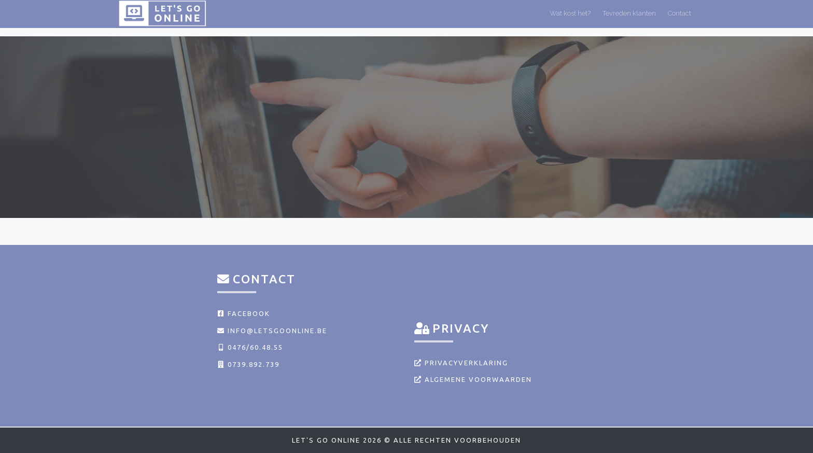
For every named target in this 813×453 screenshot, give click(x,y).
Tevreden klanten (629, 17)
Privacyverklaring (461, 362)
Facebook (243, 313)
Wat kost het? (570, 17)
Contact (679, 17)
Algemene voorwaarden (473, 379)
